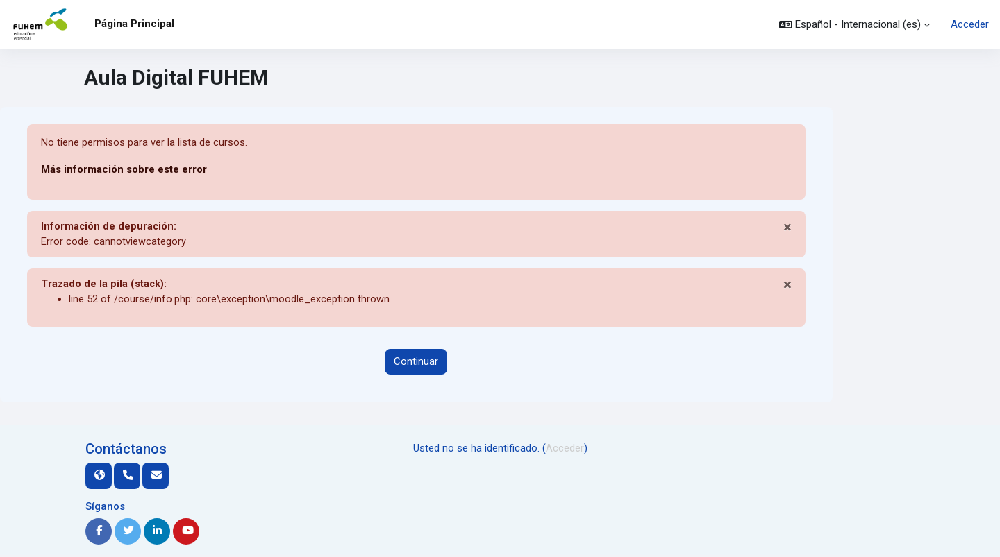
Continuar (416, 363)
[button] (854, 24)
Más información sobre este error (124, 170)
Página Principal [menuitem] (134, 23)
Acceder (970, 24)
